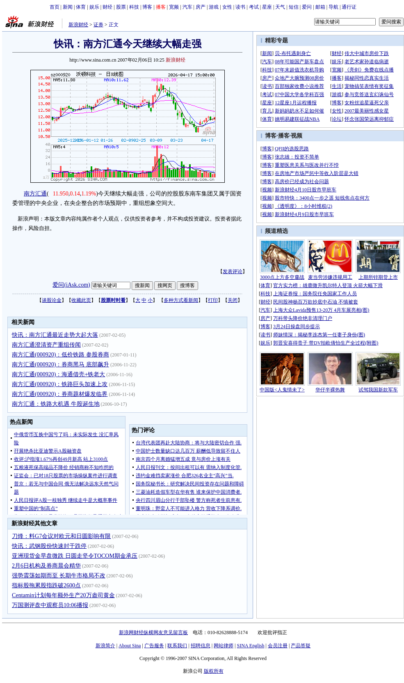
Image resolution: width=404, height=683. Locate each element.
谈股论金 (52, 300)
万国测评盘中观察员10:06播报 (50, 605)
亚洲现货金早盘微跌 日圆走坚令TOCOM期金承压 (74, 556)
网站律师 (223, 646)
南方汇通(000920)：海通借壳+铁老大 (58, 374)
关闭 (232, 300)
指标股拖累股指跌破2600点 (46, 585)
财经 (107, 7)
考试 (254, 7)
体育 (81, 7)
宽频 (174, 7)
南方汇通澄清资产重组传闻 (46, 345)
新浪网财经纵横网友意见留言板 (153, 632)
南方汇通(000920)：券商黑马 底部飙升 (60, 364)
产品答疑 (300, 646)
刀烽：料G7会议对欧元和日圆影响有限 (61, 536)
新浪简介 (105, 646)
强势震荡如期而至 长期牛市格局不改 (58, 576)
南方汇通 (35, 194)
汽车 (187, 7)
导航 (333, 7)
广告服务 (154, 646)
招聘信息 (200, 646)
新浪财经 (78, 25)
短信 (294, 7)
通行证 (349, 7)
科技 (134, 7)
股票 (121, 7)
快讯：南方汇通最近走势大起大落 (55, 335)
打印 (213, 300)
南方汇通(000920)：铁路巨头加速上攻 (59, 384)
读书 (240, 7)
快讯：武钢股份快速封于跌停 (49, 546)
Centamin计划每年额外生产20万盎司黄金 (63, 595)
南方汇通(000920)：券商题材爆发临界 (59, 394)
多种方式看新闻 (181, 300)
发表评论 (232, 271)
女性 (227, 7)
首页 (54, 7)
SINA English (250, 646)
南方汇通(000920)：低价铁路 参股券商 (60, 355)
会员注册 (278, 646)
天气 (280, 7)
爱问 (307, 7)
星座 (267, 7)
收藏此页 (81, 300)
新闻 (68, 7)
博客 (147, 7)
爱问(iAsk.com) (71, 285)
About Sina (130, 646)
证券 (98, 25)
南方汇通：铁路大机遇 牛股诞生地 (56, 404)
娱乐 (94, 7)
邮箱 (320, 7)
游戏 (214, 7)
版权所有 (214, 671)
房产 (200, 7)
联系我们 (177, 646)
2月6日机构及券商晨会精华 (46, 566)
